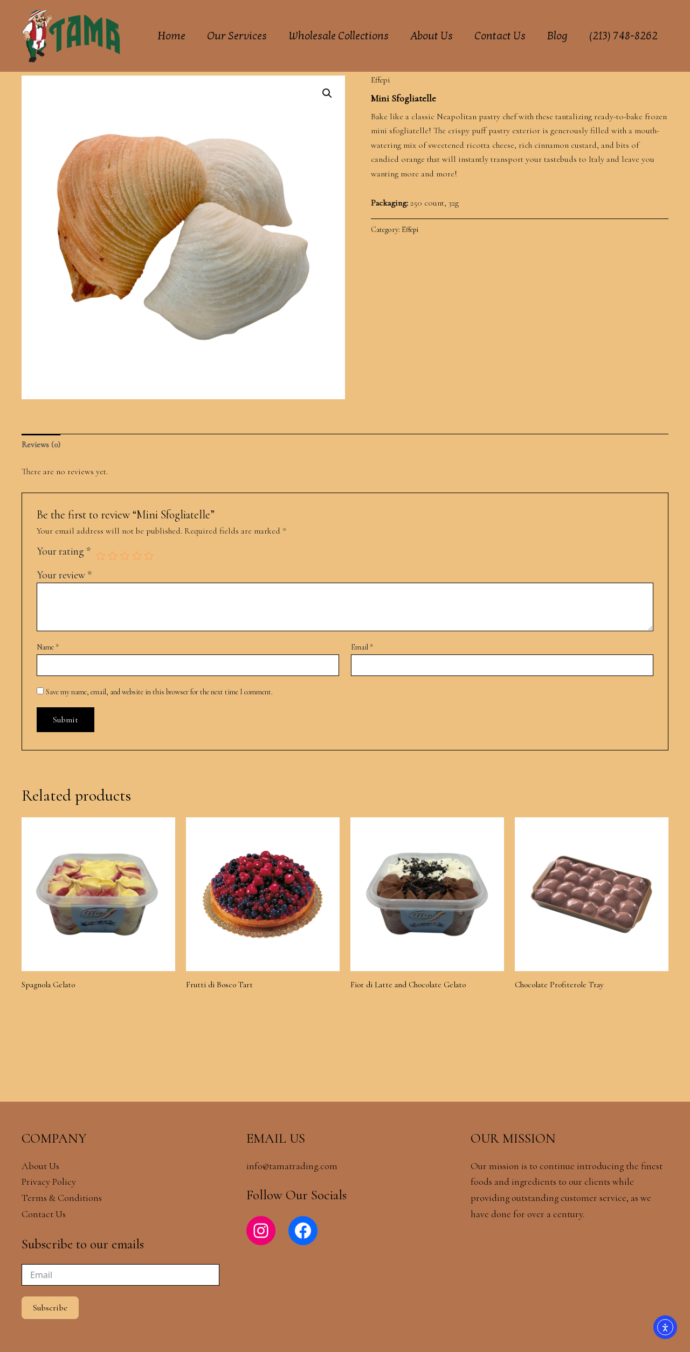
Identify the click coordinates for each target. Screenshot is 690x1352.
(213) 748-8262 (623, 36)
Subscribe (50, 1307)
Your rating (64, 553)
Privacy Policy (49, 1181)
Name (48, 648)
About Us (431, 36)
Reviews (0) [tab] (41, 445)
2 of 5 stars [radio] (113, 556)
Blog (557, 36)
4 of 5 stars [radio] (138, 556)
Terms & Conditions (63, 1198)
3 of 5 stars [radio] (126, 556)
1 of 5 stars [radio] (100, 556)
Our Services (237, 36)
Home (171, 36)
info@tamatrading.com (291, 1166)
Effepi (381, 79)
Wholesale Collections (338, 36)
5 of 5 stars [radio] (151, 556)
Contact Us (500, 36)
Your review (64, 575)
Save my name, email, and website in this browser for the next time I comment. (159, 692)
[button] (326, 94)
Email (362, 648)
